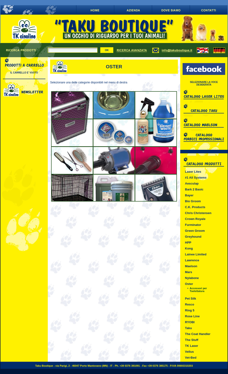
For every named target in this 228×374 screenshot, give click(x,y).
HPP (188, 242)
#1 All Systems (195, 177)
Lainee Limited (195, 254)
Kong (189, 248)
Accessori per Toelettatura (198, 289)
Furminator (193, 225)
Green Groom (195, 230)
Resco (189, 304)
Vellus (189, 351)
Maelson (191, 266)
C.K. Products (195, 207)
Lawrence (192, 260)
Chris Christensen (198, 213)
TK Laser (191, 346)
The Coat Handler (197, 334)
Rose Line (192, 316)
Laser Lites (193, 171)
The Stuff (191, 340)
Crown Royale (195, 219)
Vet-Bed (190, 357)
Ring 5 (189, 310)
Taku (188, 328)
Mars (188, 272)
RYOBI (190, 322)
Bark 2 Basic (194, 189)
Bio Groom (193, 201)
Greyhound (193, 236)
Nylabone (192, 278)
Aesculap (192, 183)
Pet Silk (190, 298)
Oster (189, 284)
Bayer (189, 195)
